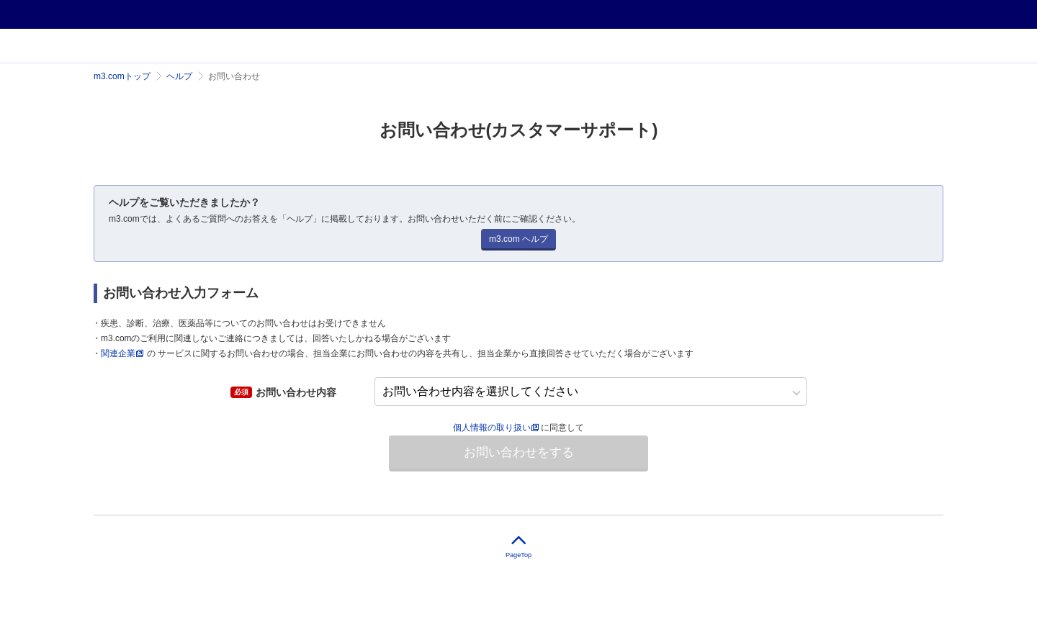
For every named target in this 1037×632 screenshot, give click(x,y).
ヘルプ (179, 76)
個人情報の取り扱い (496, 428)
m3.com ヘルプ (518, 239)
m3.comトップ (122, 76)
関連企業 (118, 353)
